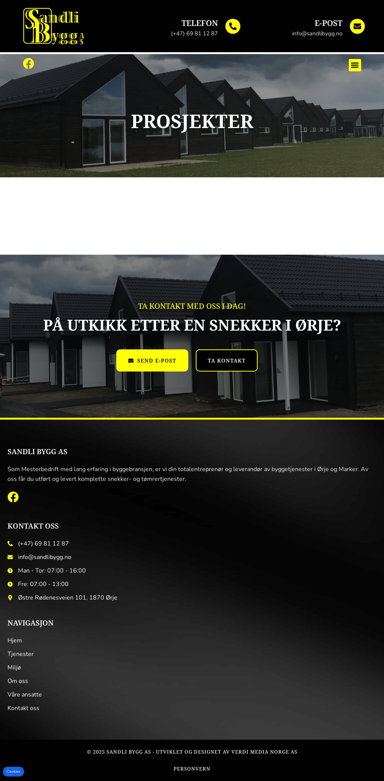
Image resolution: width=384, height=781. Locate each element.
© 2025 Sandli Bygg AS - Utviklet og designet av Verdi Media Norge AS (192, 751)
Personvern (192, 768)
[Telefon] (232, 26)
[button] (355, 65)
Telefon (200, 23)
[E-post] (357, 26)
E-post (328, 23)
